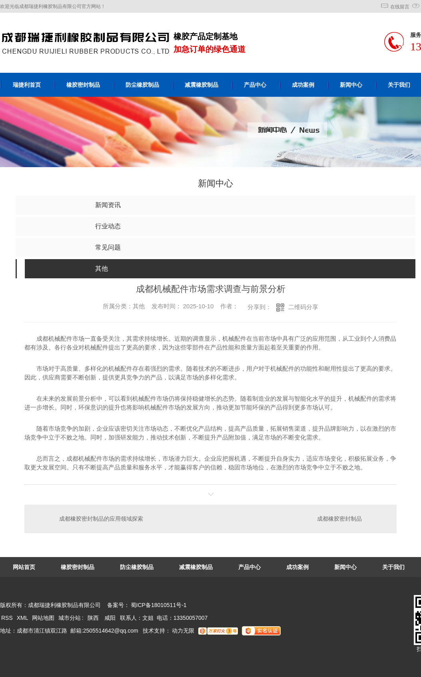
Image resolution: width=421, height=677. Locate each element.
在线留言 (399, 7)
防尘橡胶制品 (142, 85)
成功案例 (303, 85)
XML (23, 618)
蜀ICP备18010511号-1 (159, 605)
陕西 (93, 618)
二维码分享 (303, 307)
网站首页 (24, 567)
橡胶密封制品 (83, 85)
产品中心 (255, 85)
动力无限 (183, 630)
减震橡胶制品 (201, 85)
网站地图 (43, 618)
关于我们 (393, 567)
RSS (7, 618)
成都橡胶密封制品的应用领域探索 (101, 518)
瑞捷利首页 (27, 85)
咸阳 (110, 618)
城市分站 (69, 618)
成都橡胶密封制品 (339, 518)
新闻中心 (351, 85)
